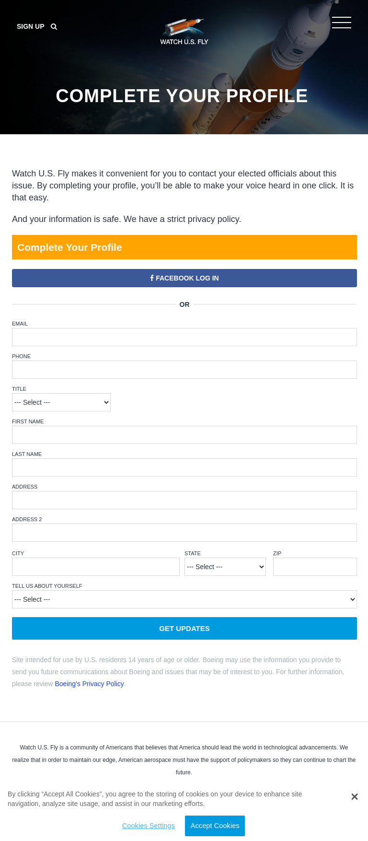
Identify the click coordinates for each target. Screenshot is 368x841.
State (192, 553)
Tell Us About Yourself (47, 586)
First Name (28, 421)
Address (24, 487)
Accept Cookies (215, 825)
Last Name (27, 454)
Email (20, 324)
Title (19, 389)
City (18, 553)
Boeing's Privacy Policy (89, 684)
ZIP (277, 553)
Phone (21, 356)
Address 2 (27, 519)
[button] (354, 797)
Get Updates (184, 628)
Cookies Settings (148, 825)
